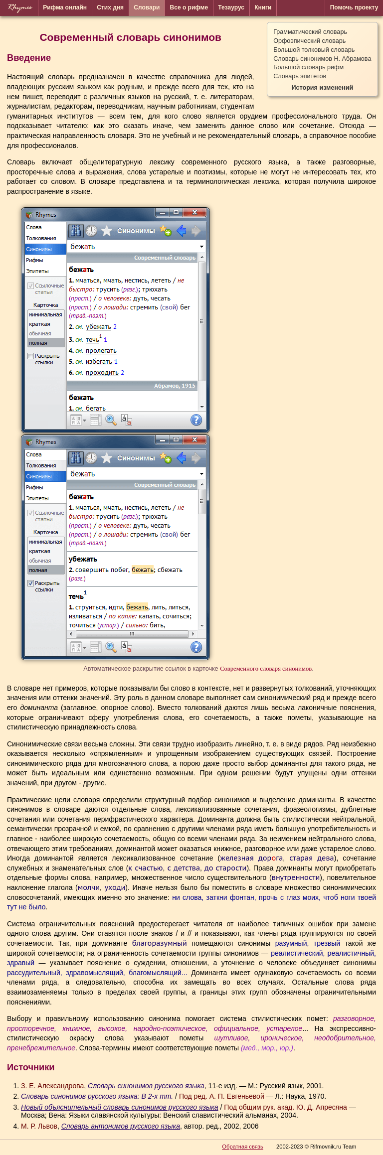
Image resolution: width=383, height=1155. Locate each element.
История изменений (322, 87)
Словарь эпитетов (299, 76)
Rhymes (19, 7)
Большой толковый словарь (314, 49)
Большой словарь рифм (308, 67)
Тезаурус (231, 7)
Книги (262, 7)
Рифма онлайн (65, 7)
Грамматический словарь (310, 31)
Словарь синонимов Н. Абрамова (322, 58)
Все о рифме (189, 7)
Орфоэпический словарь (309, 40)
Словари (147, 7)
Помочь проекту (354, 7)
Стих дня (110, 7)
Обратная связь (242, 1147)
